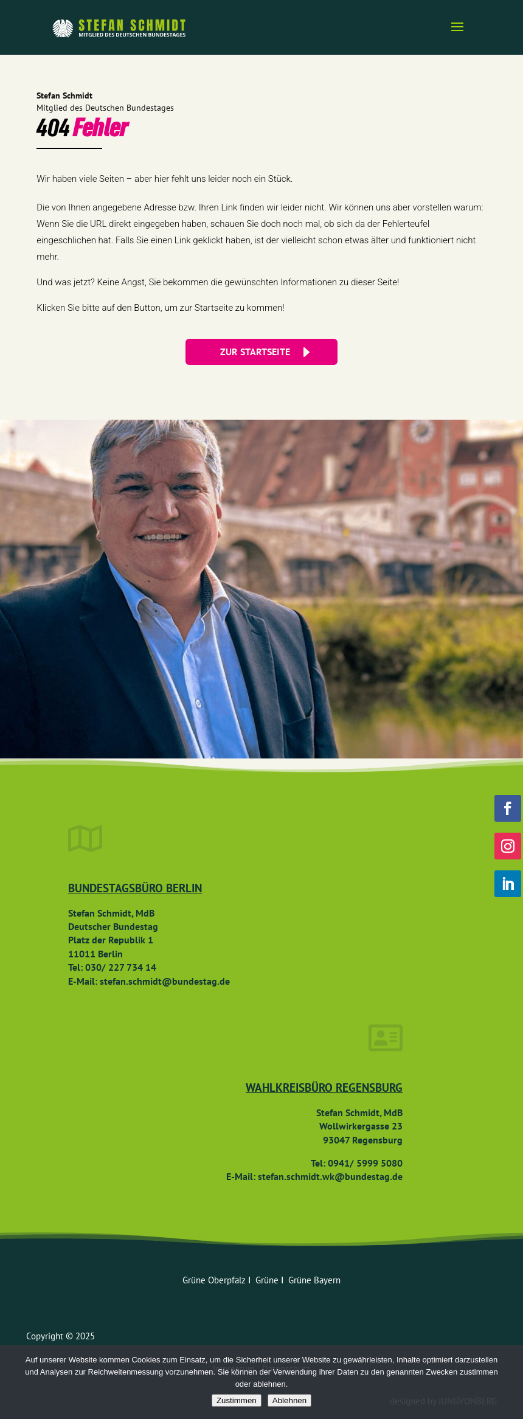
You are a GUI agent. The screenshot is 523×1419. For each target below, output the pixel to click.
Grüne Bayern (314, 1280)
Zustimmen (236, 1400)
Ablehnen (289, 1400)
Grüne (268, 1280)
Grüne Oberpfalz (215, 1280)
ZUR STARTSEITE (255, 351)
